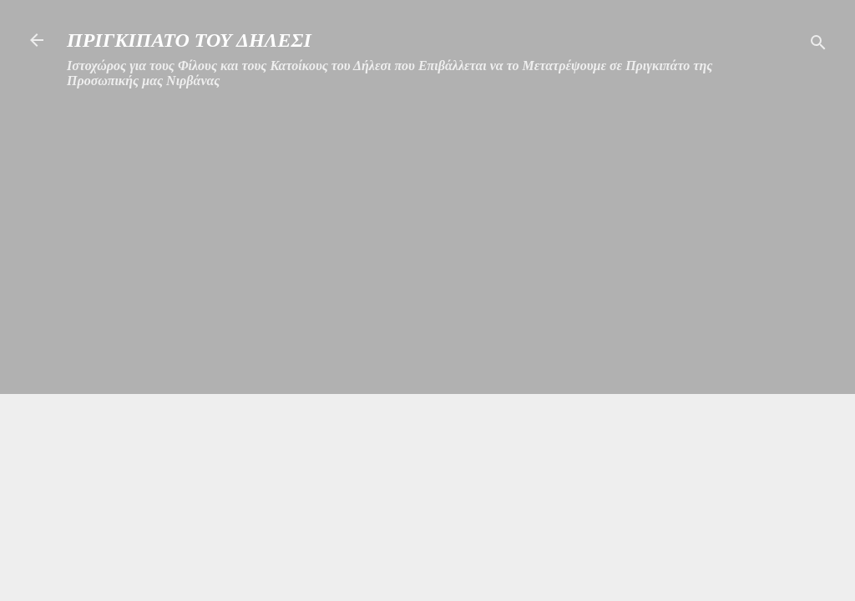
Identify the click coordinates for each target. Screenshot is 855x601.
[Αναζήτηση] (818, 45)
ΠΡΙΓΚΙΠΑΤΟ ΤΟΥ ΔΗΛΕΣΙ (189, 40)
